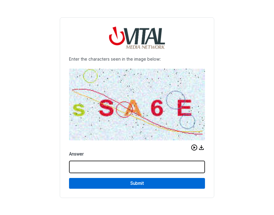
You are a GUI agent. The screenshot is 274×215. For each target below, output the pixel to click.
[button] (194, 147)
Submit (137, 183)
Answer (76, 153)
